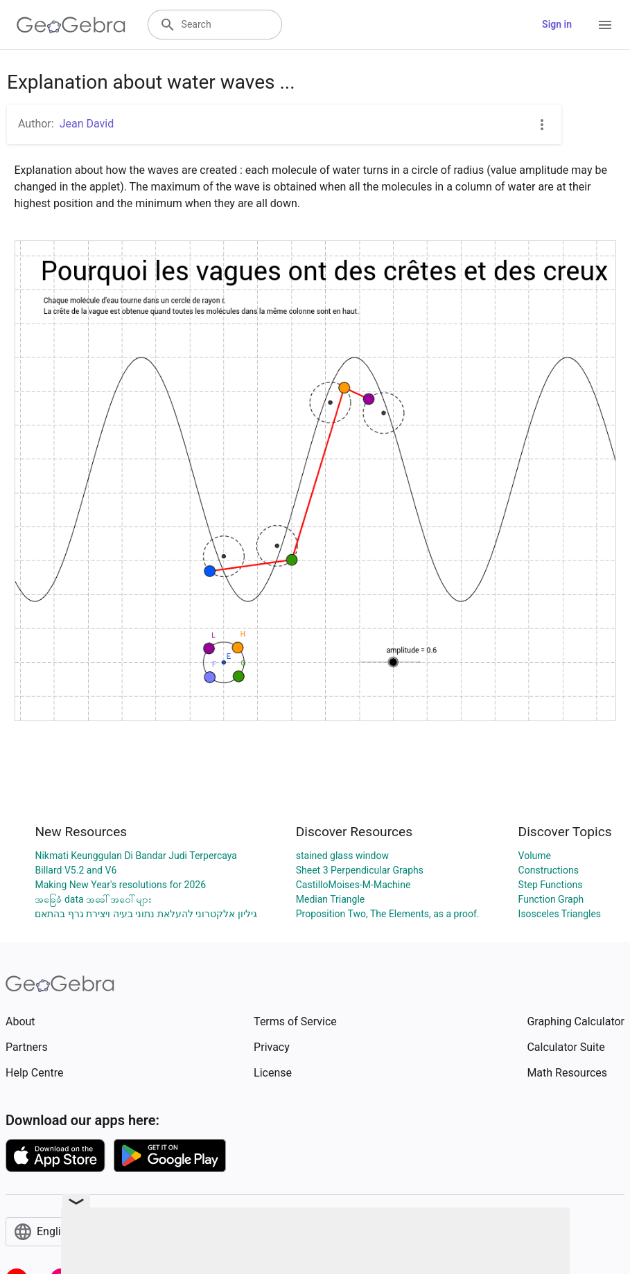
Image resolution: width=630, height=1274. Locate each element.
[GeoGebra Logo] (71, 25)
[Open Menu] (605, 25)
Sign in (557, 24)
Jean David (87, 123)
